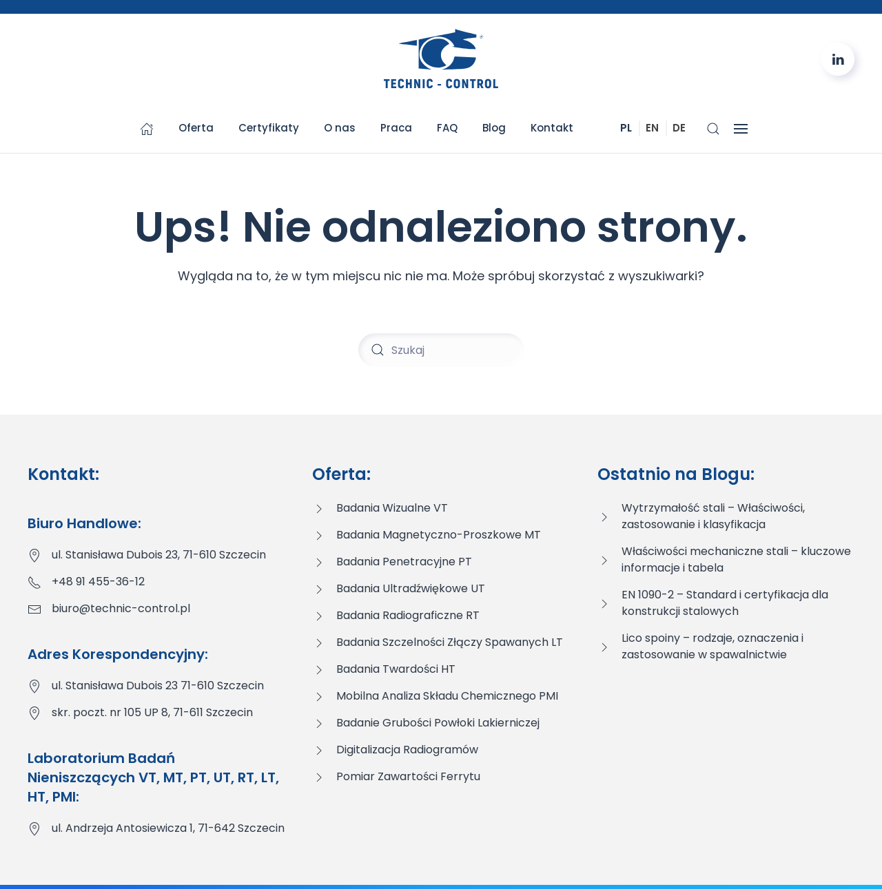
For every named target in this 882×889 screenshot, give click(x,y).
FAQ (447, 128)
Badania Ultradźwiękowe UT (410, 588)
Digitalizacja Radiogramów (407, 749)
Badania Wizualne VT (392, 508)
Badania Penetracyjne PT (404, 561)
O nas (340, 128)
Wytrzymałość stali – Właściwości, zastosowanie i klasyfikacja (713, 516)
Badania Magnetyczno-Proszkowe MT (438, 535)
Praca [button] (396, 128)
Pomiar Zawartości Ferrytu (408, 776)
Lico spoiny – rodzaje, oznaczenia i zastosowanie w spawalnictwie (712, 646)
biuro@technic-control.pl (121, 608)
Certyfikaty (268, 128)
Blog (494, 128)
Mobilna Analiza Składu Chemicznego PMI (447, 696)
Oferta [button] (196, 128)
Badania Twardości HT (395, 669)
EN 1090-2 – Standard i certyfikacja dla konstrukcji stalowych (725, 603)
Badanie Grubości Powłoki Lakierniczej (438, 723)
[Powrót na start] (441, 59)
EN (652, 128)
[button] (713, 129)
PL (626, 128)
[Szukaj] (441, 349)
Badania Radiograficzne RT (408, 615)
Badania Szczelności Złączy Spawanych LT (449, 642)
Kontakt (552, 128)
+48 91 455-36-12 (98, 581)
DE (679, 128)
